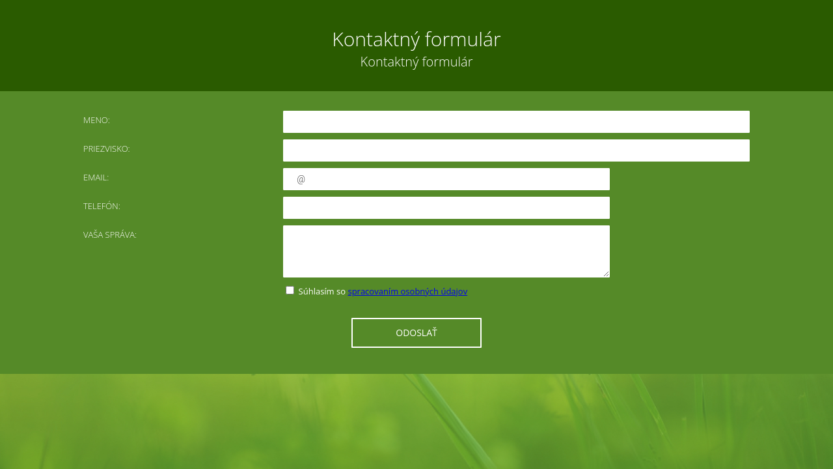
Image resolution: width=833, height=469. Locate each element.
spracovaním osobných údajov (407, 291)
